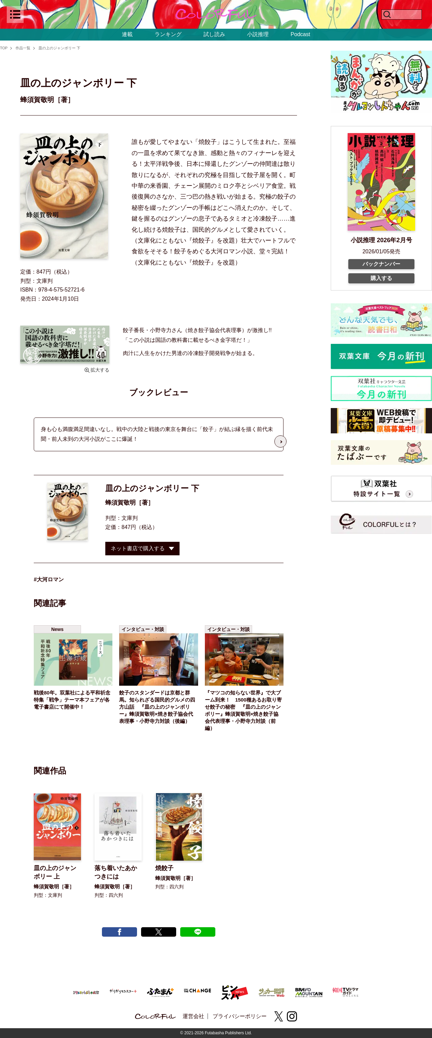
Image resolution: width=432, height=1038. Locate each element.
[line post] (197, 932)
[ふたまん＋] (160, 991)
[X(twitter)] (278, 1016)
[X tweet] (158, 932)
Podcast (300, 34)
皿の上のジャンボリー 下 (59, 48)
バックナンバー (381, 264)
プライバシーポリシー (240, 1016)
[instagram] (292, 1016)
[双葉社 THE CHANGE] (197, 992)
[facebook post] (119, 932)
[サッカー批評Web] (271, 991)
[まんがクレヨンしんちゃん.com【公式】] (86, 991)
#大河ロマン (49, 579)
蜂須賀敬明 (120, 502)
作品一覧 (23, 48)
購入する (381, 278)
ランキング (168, 34)
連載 (127, 34)
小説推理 (258, 34)
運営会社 (193, 1016)
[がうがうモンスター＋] (123, 992)
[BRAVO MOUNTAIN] (308, 991)
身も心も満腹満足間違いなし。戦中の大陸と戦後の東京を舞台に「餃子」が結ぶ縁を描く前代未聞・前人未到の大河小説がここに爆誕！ (157, 434)
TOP (3, 48)
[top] (216, 14)
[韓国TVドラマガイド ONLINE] (345, 991)
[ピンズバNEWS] (234, 989)
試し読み (214, 34)
